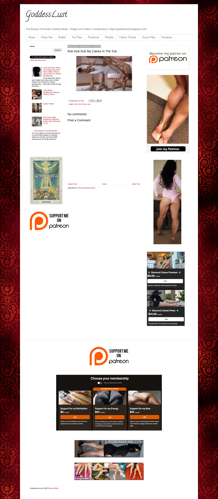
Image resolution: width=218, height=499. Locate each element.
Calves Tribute (127, 37)
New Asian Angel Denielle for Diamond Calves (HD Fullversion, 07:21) (52, 120)
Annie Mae (149, 37)
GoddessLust (46, 15)
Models (109, 37)
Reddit (62, 37)
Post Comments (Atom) (86, 188)
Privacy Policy (53, 488)
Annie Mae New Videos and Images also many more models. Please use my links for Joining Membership (52, 72)
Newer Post (72, 184)
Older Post (136, 184)
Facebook (93, 37)
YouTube (77, 37)
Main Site (47, 37)
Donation (166, 37)
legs (89, 104)
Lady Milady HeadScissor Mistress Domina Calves (51, 92)
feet (80, 104)
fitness (84, 104)
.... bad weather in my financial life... (45, 131)
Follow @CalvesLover (38, 60)
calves (76, 104)
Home (32, 37)
